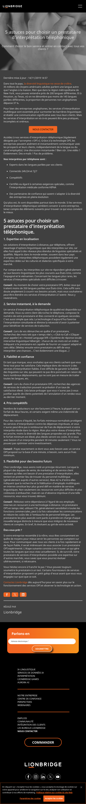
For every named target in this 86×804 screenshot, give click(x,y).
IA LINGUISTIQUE (26, 669)
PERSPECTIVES (24, 701)
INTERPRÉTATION (26, 675)
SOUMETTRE (42, 648)
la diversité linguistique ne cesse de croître (47, 83)
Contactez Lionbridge (15, 582)
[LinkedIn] (43, 777)
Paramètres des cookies (30, 798)
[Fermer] (81, 787)
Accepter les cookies (54, 798)
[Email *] (42, 641)
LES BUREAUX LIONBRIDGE (31, 727)
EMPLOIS (22, 718)
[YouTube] (58, 777)
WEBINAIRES (23, 705)
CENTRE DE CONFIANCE (29, 698)
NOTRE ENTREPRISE (27, 695)
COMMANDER (43, 742)
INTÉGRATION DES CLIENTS (31, 724)
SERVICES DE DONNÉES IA (30, 672)
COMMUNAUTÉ (25, 721)
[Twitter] (50, 777)
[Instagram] (36, 777)
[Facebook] (28, 777)
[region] (43, 793)
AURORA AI (23, 682)
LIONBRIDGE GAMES (28, 679)
